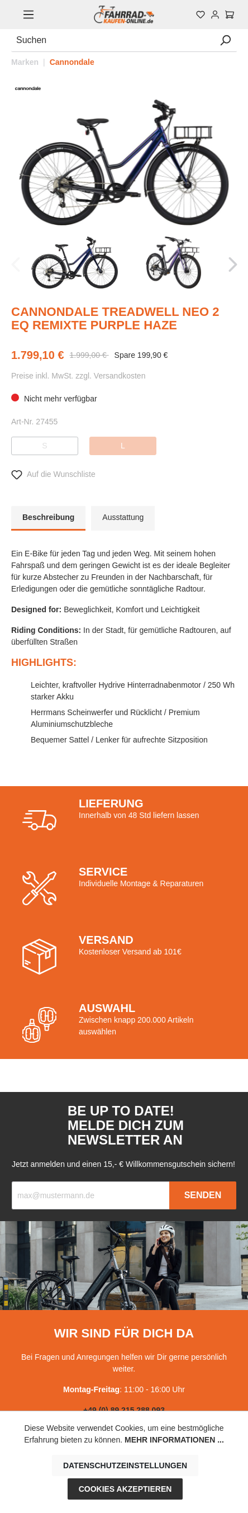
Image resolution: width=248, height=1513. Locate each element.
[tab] (48, 518)
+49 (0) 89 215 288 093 (124, 1410)
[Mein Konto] (215, 14)
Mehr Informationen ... (174, 1439)
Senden (203, 1195)
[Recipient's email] (91, 1195)
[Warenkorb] (229, 14)
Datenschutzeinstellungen (125, 1465)
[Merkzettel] (200, 14)
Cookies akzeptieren (125, 1488)
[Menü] (28, 14)
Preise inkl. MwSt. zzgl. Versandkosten (78, 375)
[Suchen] (112, 40)
